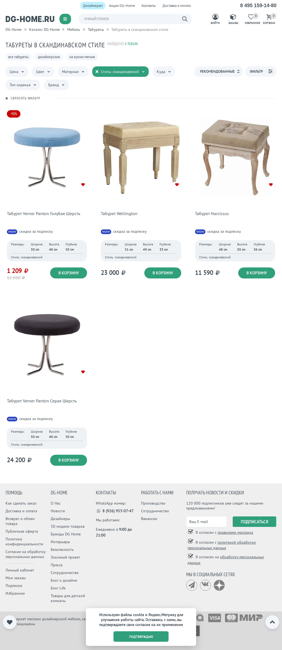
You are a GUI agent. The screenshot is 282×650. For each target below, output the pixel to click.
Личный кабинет (20, 570)
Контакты (149, 5)
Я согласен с (223, 532)
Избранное (15, 593)
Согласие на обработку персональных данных (25, 554)
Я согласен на (226, 559)
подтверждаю (141, 637)
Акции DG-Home (122, 5)
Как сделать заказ (21, 503)
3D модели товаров (68, 526)
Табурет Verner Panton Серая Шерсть (42, 400)
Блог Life (58, 588)
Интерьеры (60, 541)
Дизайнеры (60, 518)
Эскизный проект (65, 557)
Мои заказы (16, 577)
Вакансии (149, 518)
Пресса (57, 564)
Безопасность (62, 549)
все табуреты (18, 57)
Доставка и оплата (176, 5)
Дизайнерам (92, 5)
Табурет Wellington (119, 213)
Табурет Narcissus (212, 213)
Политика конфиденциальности (24, 541)
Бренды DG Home (66, 534)
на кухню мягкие (82, 57)
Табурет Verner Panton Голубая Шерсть (43, 213)
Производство (153, 503)
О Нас (56, 503)
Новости (58, 510)
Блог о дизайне (64, 580)
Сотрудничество (65, 572)
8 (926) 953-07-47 (115, 510)
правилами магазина (235, 532)
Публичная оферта (22, 531)
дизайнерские (49, 57)
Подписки (14, 585)
